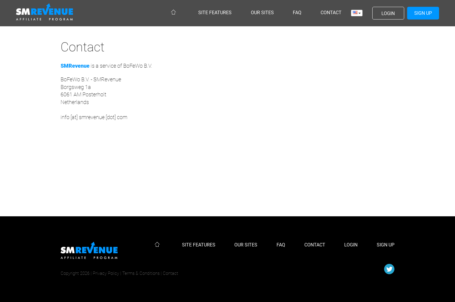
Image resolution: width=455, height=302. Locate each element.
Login (351, 245)
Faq (297, 12)
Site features (215, 12)
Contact (331, 12)
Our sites (262, 12)
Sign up (385, 245)
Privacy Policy (106, 273)
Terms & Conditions (141, 273)
